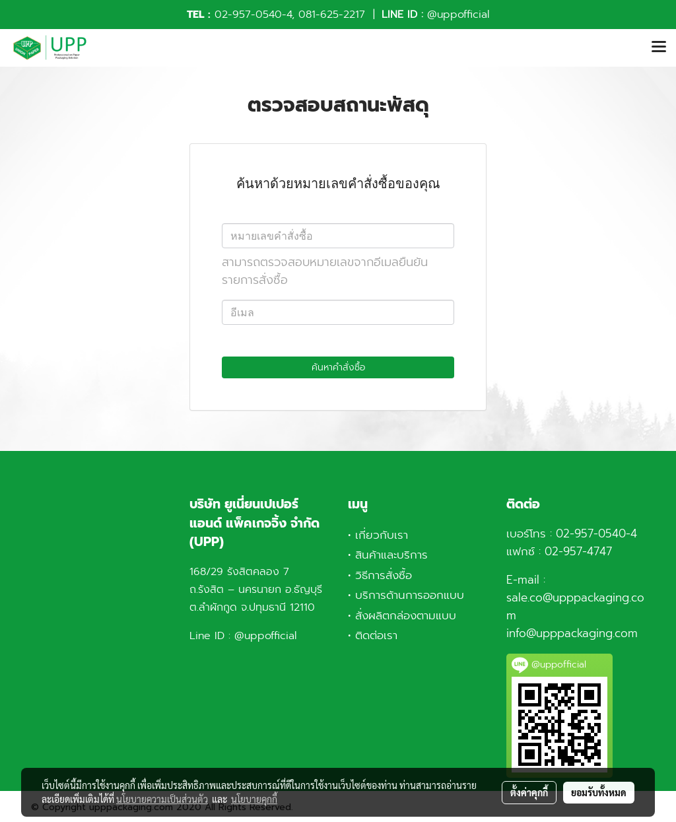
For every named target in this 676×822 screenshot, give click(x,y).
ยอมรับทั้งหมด (598, 792)
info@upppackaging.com (572, 633)
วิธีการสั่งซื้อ (383, 575)
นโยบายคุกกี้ (254, 799)
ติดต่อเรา (376, 635)
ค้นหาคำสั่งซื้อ (338, 367)
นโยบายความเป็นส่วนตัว (162, 799)
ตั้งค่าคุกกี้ (529, 792)
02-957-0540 (248, 14)
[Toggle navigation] (658, 47)
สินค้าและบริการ (391, 554)
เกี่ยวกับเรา (381, 534)
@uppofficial (458, 14)
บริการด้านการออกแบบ (409, 594)
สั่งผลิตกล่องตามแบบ (405, 615)
